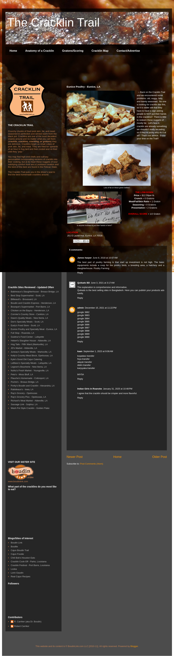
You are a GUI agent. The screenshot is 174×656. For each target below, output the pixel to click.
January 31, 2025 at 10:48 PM (117, 388)
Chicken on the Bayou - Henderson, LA (30, 310)
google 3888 (83, 330)
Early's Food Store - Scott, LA (25, 325)
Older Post (159, 457)
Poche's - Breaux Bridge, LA (24, 382)
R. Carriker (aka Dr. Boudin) (27, 621)
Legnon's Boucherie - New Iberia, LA (29, 367)
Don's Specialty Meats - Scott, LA (27, 321)
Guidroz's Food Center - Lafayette (27, 337)
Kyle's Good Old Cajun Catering (26, 359)
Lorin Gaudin (17, 572)
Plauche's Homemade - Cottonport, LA (29, 378)
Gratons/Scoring (72, 50)
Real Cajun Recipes (20, 576)
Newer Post (75, 457)
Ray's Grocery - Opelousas (24, 393)
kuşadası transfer (85, 356)
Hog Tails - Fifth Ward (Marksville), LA (29, 344)
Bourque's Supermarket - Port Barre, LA (30, 306)
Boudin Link (16, 542)
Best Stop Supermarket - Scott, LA (28, 295)
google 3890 (83, 337)
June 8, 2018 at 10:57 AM (105, 257)
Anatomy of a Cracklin (39, 50)
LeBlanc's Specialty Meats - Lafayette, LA (31, 363)
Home (13, 50)
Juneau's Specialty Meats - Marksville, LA (31, 352)
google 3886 (83, 324)
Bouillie (14, 546)
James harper (84, 257)
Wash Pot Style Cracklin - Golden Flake (30, 408)
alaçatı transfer (84, 362)
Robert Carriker (21, 626)
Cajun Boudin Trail (20, 550)
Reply (80, 272)
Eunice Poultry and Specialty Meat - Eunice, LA (34, 329)
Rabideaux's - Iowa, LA (22, 389)
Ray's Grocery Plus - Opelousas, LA (28, 397)
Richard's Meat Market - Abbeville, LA (29, 400)
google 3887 (83, 327)
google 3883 (83, 315)
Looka (14, 569)
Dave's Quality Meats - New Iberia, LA (29, 318)
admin (80, 307)
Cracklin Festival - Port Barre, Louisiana (30, 565)
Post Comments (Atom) (91, 463)
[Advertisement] (67, 68)
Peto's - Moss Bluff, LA (22, 374)
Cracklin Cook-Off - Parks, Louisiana (28, 561)
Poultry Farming (101, 268)
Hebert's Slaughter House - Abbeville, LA (31, 340)
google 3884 (83, 318)
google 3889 (83, 334)
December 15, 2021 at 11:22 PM (100, 307)
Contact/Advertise (128, 50)
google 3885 (83, 321)
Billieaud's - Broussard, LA (24, 299)
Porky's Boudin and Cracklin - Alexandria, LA (33, 385)
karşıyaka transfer (86, 368)
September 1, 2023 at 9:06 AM (98, 351)
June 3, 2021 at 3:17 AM (103, 282)
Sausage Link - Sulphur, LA (24, 404)
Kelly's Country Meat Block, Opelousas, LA (32, 355)
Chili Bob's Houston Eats (23, 558)
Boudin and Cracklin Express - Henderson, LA (33, 303)
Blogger (134, 646)
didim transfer (84, 365)
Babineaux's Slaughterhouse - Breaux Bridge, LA (35, 291)
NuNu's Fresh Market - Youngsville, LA (29, 370)
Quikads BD (83, 282)
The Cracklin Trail (53, 22)
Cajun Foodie (17, 554)
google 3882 (83, 312)
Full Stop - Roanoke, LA (22, 333)
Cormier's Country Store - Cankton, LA (29, 314)
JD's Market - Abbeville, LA (24, 348)
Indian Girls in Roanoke (89, 388)
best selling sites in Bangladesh (108, 290)
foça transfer (83, 359)
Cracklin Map (100, 50)
